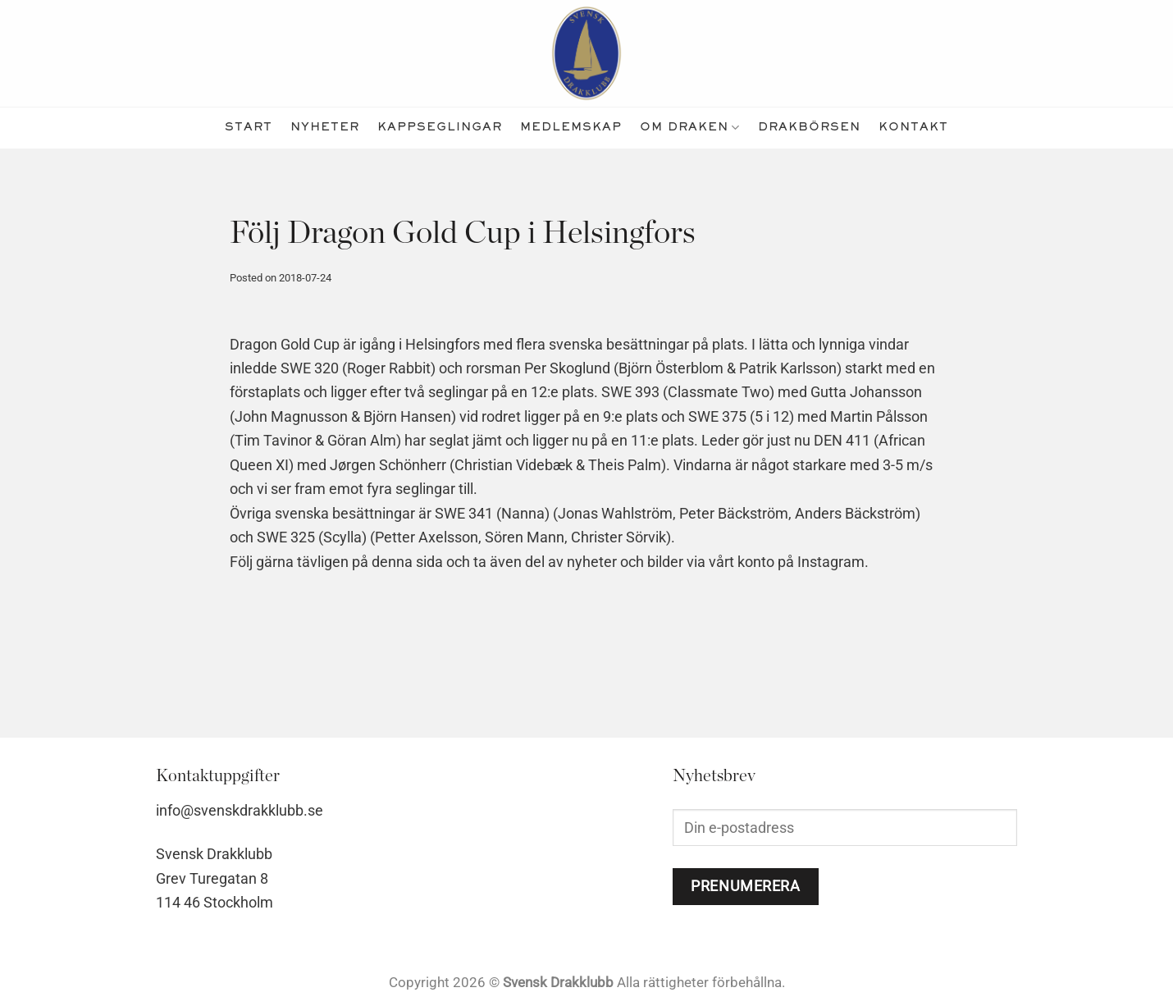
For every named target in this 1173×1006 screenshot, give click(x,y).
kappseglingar (439, 127)
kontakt (913, 127)
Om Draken (690, 127)
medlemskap (571, 127)
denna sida (407, 561)
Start (248, 127)
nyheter (324, 127)
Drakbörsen (809, 127)
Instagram (831, 561)
